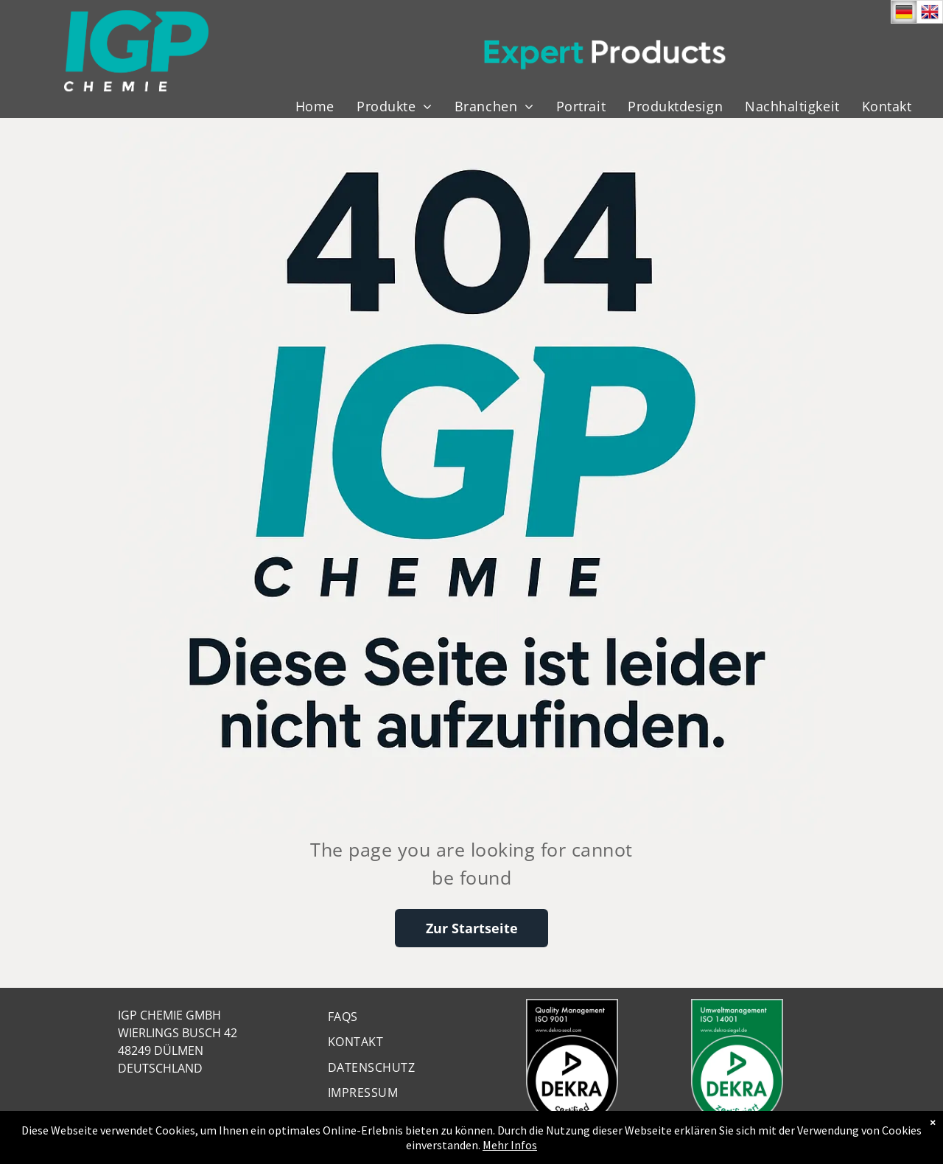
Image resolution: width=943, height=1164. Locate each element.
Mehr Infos (510, 1144)
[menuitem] (315, 106)
